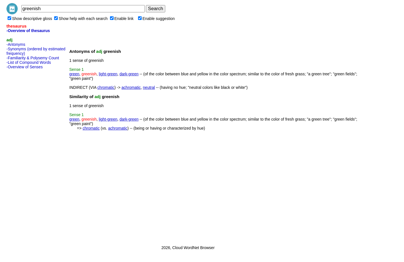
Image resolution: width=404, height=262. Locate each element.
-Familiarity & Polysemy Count (32, 58)
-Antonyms (15, 44)
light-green (108, 74)
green (74, 74)
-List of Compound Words (28, 62)
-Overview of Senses (24, 67)
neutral (149, 87)
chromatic (105, 87)
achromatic (131, 87)
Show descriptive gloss (30, 18)
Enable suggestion (156, 18)
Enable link (122, 18)
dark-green (129, 74)
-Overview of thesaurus (28, 30)
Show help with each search (80, 18)
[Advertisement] (28, 155)
